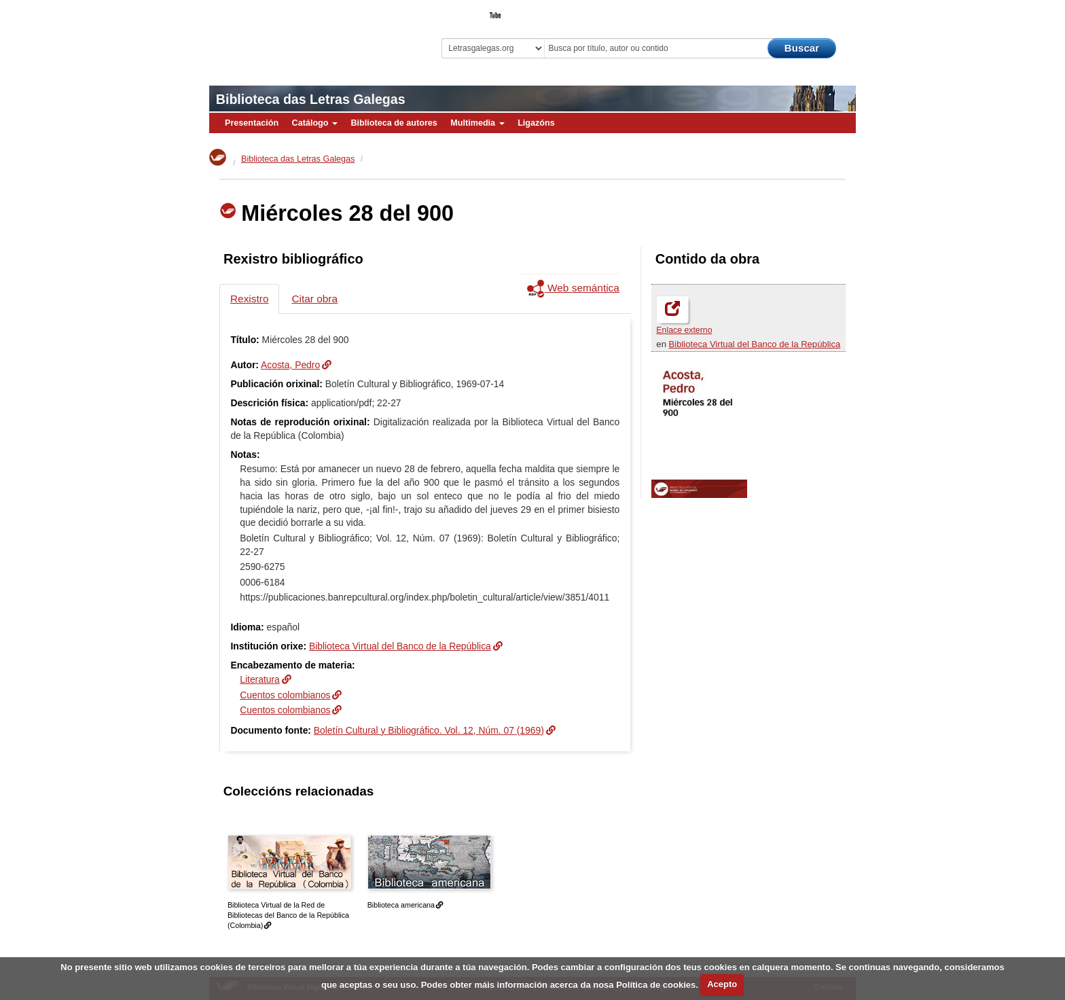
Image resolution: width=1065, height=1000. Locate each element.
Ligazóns (536, 123)
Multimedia (477, 123)
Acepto (722, 984)
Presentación (251, 123)
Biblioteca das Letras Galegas (310, 99)
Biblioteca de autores (393, 123)
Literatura (260, 679)
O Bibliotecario (793, 11)
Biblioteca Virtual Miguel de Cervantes (305, 34)
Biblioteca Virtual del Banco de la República (755, 344)
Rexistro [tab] (249, 298)
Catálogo (315, 123)
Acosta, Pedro (290, 364)
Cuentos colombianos (285, 695)
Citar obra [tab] (314, 298)
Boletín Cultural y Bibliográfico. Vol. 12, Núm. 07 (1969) (429, 730)
